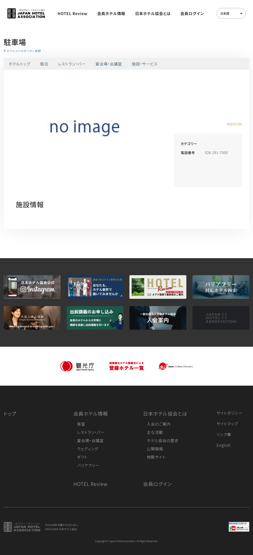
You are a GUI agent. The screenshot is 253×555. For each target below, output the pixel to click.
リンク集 (224, 434)
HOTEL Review (73, 13)
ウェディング (87, 449)
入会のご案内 (159, 424)
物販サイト (156, 457)
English (224, 445)
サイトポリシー (229, 413)
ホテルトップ (19, 64)
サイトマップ (227, 424)
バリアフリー (88, 465)
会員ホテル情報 (111, 13)
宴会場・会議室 (108, 64)
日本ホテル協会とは (153, 13)
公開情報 (155, 449)
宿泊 (44, 64)
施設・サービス (145, 64)
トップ (10, 413)
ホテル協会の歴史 (163, 440)
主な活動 (155, 432)
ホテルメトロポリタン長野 (24, 51)
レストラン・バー (72, 64)
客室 (81, 424)
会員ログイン (192, 13)
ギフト (82, 457)
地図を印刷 (234, 124)
